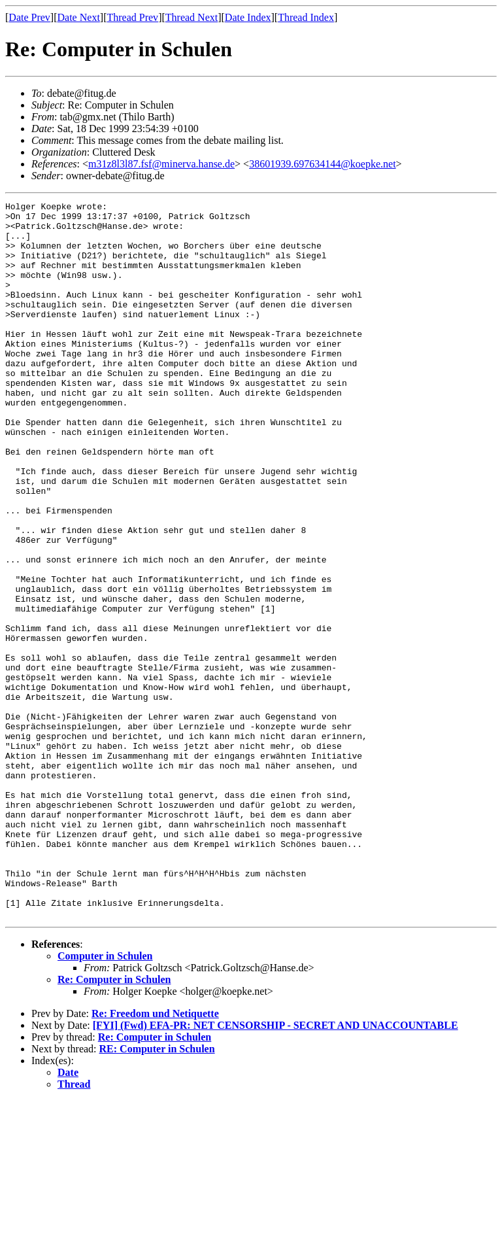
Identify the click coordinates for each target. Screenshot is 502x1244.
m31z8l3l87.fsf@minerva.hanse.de (161, 163)
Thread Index (306, 17)
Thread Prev (132, 17)
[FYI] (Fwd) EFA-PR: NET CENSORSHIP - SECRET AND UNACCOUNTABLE (275, 1168)
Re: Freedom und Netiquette (155, 1156)
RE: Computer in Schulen (157, 1192)
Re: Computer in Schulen (114, 1122)
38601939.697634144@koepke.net (322, 163)
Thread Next (191, 17)
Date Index (248, 17)
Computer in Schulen (105, 1099)
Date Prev (29, 17)
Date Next (79, 17)
